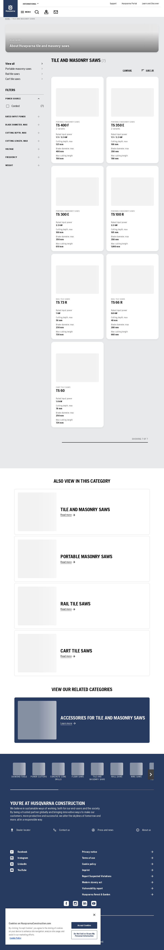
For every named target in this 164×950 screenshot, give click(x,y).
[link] (10, 8)
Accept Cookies (84, 925)
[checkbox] (12, 106)
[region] (53, 926)
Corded (16, 106)
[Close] (94, 915)
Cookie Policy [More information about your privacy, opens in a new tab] (15, 938)
